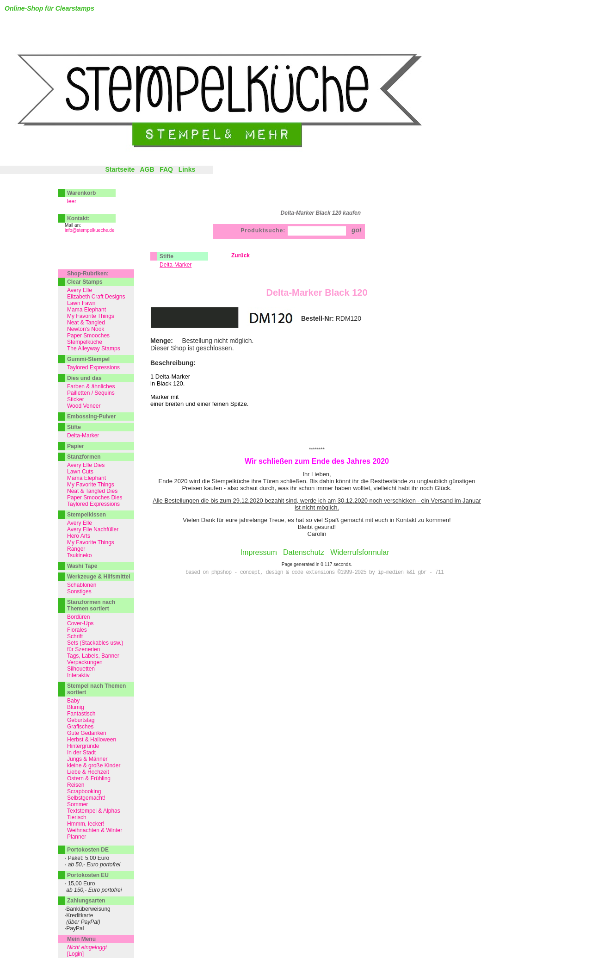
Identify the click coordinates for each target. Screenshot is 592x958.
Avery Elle (79, 290)
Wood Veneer (84, 406)
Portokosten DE (88, 849)
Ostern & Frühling (89, 778)
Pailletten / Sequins (91, 393)
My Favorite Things (90, 316)
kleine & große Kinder (93, 765)
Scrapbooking (84, 791)
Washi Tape (82, 566)
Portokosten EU (88, 875)
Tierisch (76, 817)
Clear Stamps (85, 282)
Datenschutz (303, 552)
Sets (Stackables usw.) (95, 643)
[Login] (75, 954)
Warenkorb (81, 193)
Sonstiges (79, 591)
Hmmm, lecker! (86, 824)
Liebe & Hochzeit (88, 772)
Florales (77, 630)
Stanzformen (84, 457)
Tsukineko (79, 555)
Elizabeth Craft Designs (96, 296)
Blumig (75, 707)
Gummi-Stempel (88, 359)
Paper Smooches (88, 335)
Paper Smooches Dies (94, 497)
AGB (147, 169)
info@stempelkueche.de (89, 230)
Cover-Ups (80, 623)
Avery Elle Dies (86, 465)
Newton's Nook (85, 329)
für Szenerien (83, 649)
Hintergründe (83, 746)
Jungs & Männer (87, 759)
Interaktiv (78, 675)
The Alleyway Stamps (93, 348)
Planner (76, 837)
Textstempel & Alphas (93, 811)
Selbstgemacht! (86, 798)
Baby (73, 700)
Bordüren (78, 617)
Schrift (75, 636)
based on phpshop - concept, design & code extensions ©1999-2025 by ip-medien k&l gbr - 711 (314, 572)
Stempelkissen (86, 514)
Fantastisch (81, 713)
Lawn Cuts (80, 471)
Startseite (120, 169)
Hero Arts (78, 536)
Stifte (166, 256)
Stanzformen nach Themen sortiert (91, 605)
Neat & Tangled (86, 322)
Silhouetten (81, 669)
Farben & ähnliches (91, 386)
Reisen (75, 785)
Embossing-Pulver (91, 416)
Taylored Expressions (93, 367)
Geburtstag (80, 720)
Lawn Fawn (81, 303)
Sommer (77, 804)
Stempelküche (84, 342)
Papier (75, 446)
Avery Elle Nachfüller (92, 529)
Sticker (75, 399)
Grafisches (80, 726)
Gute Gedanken (86, 733)
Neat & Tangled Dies (92, 491)
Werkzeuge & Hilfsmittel (98, 576)
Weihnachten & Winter (94, 830)
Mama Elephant (86, 309)
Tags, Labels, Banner (93, 656)
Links (187, 169)
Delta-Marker (83, 435)
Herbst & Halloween (91, 739)
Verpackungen (85, 662)
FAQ (166, 169)
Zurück (240, 255)
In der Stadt (81, 752)
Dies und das (84, 378)
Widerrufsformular (359, 552)
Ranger (76, 549)
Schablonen (81, 585)
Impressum (258, 552)
